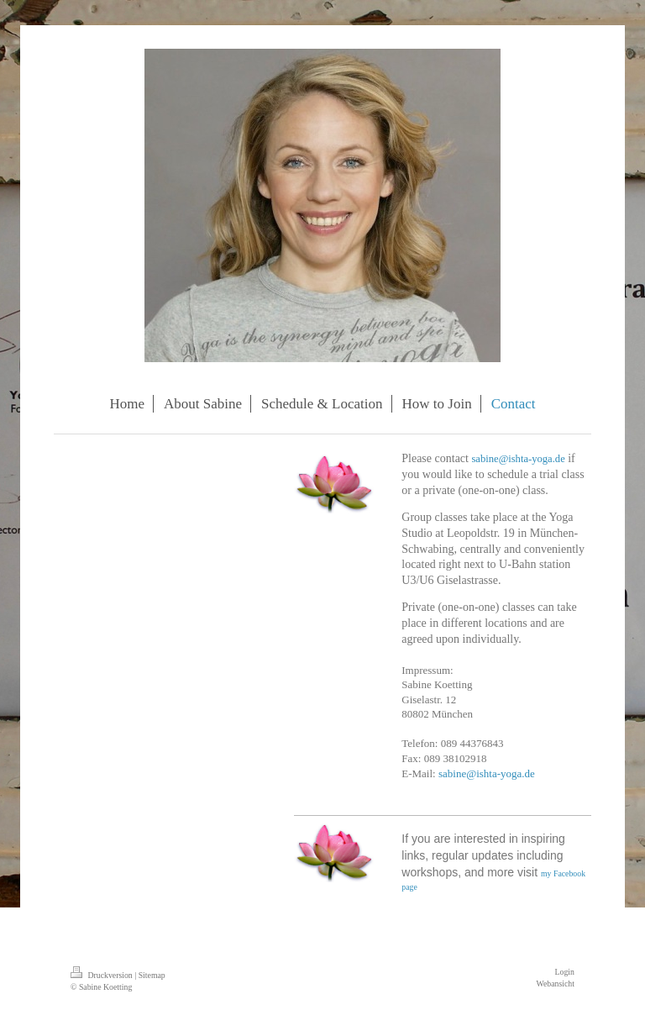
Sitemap (152, 975)
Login (564, 971)
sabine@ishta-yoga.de (517, 459)
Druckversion (102, 975)
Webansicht (555, 983)
